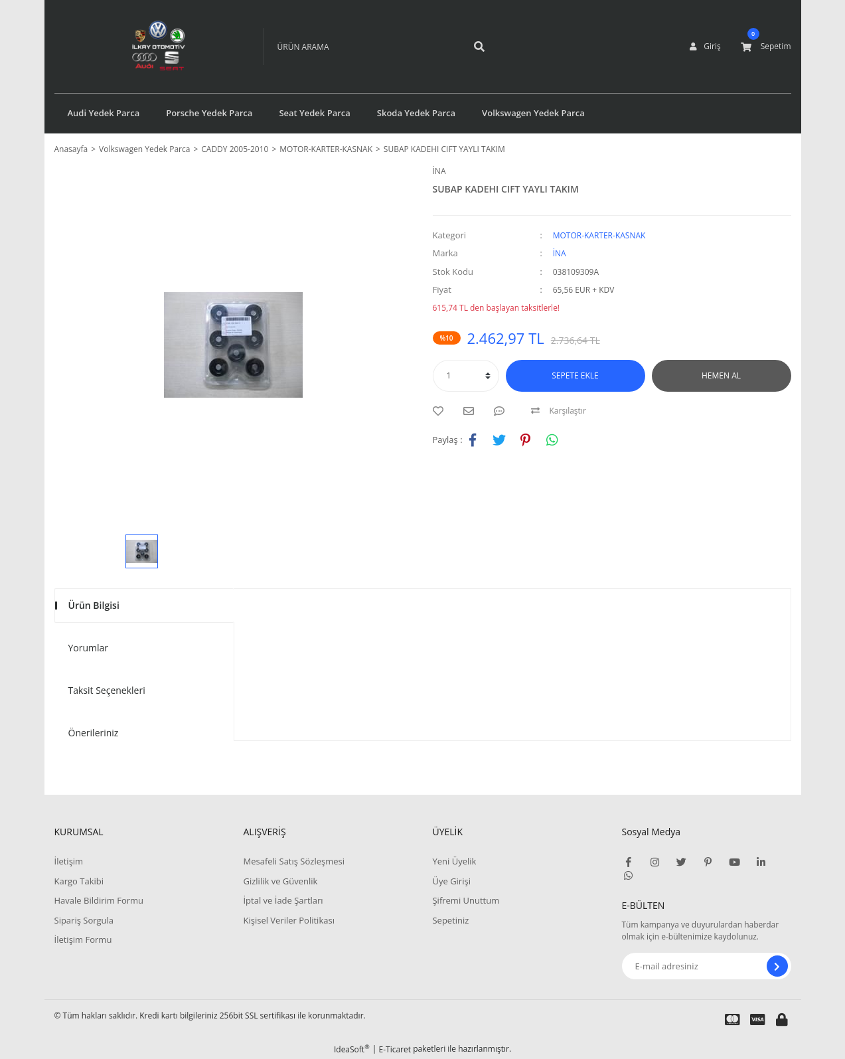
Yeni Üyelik (454, 861)
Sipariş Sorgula (84, 920)
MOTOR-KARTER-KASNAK (599, 235)
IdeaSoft (352, 1049)
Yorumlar (88, 647)
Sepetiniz (450, 920)
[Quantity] (466, 376)
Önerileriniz (93, 732)
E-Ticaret (395, 1049)
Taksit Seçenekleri (106, 690)
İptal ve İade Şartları (283, 900)
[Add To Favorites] (441, 411)
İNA (439, 171)
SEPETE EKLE (575, 375)
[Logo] (138, 46)
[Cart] (766, 46)
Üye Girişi (451, 881)
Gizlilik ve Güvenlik (280, 881)
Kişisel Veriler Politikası (288, 920)
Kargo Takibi (79, 881)
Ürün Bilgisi (93, 605)
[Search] (360, 46)
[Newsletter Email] (706, 966)
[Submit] (777, 966)
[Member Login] (705, 46)
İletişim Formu (83, 939)
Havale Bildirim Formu (99, 900)
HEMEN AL (721, 375)
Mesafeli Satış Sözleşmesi (294, 861)
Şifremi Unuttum (465, 900)
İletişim (69, 861)
